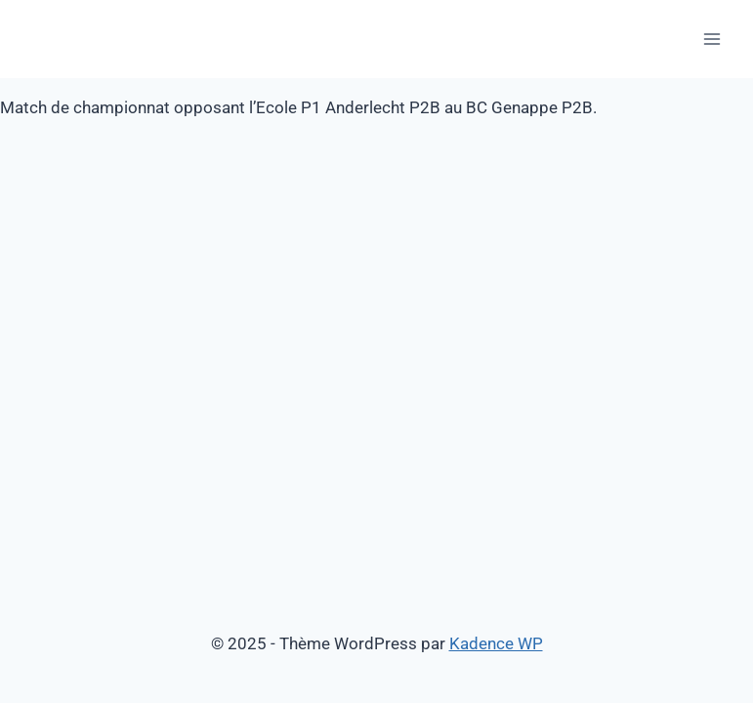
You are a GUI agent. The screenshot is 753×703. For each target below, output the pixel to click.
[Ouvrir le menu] (711, 38)
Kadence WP (496, 643)
